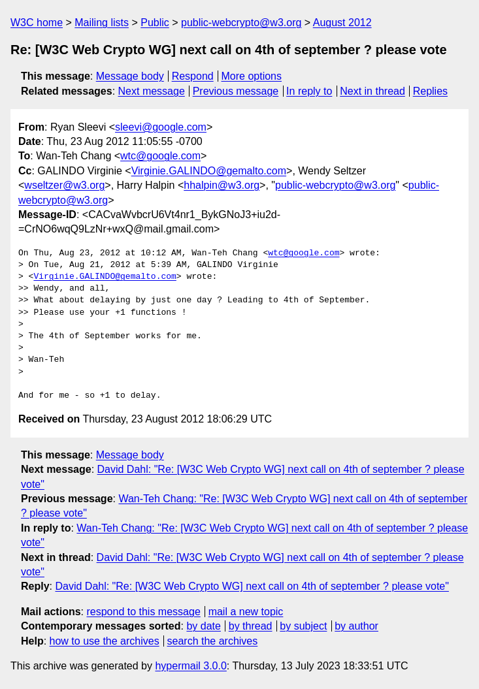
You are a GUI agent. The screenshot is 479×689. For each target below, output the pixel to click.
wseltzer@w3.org (64, 185)
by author (356, 626)
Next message (151, 91)
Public (154, 22)
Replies (430, 91)
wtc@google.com (160, 155)
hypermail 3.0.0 (190, 665)
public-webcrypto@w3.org (241, 22)
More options (252, 76)
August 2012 (342, 22)
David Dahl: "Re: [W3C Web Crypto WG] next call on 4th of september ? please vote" (251, 586)
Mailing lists (101, 22)
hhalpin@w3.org (221, 185)
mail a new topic (246, 611)
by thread (251, 626)
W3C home (36, 22)
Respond (193, 76)
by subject (303, 626)
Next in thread (372, 91)
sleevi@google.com (160, 127)
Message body (130, 76)
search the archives (212, 641)
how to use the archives (104, 641)
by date (203, 626)
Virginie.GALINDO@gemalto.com (208, 170)
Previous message (236, 91)
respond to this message (143, 611)
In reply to (309, 91)
